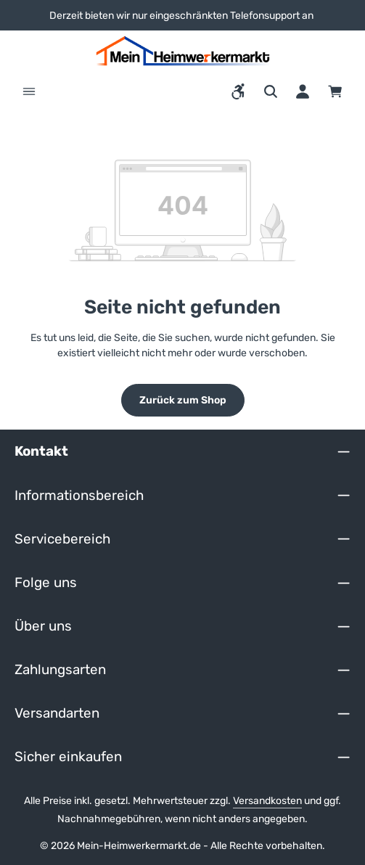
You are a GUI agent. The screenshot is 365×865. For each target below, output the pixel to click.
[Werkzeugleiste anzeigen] (238, 91)
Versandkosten (267, 801)
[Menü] (29, 91)
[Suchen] (270, 91)
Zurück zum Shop (182, 400)
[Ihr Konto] (302, 91)
